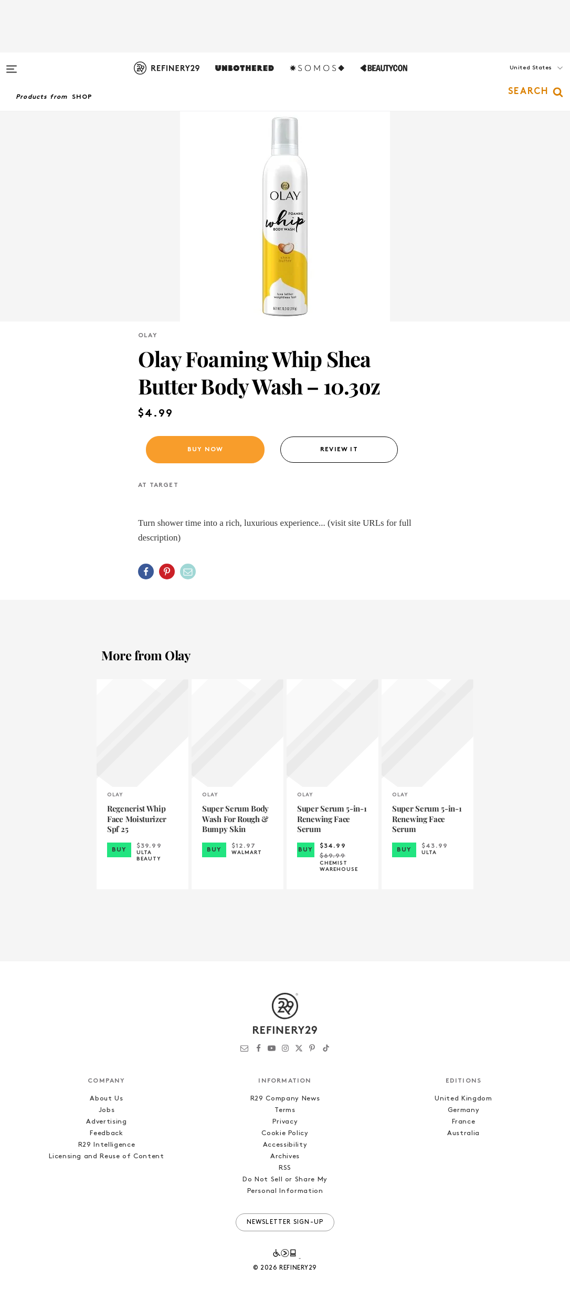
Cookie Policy (284, 1133)
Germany (464, 1110)
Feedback (106, 1133)
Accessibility (285, 1144)
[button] (517, 78)
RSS (285, 1168)
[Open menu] (11, 64)
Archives (285, 1156)
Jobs (107, 1110)
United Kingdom (463, 1098)
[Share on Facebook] (146, 571)
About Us (106, 1098)
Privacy (285, 1121)
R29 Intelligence (106, 1144)
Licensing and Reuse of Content (106, 1156)
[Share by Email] (188, 571)
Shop (82, 97)
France (464, 1121)
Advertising (106, 1121)
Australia (463, 1133)
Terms (285, 1110)
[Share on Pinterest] (167, 571)
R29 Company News (285, 1098)
